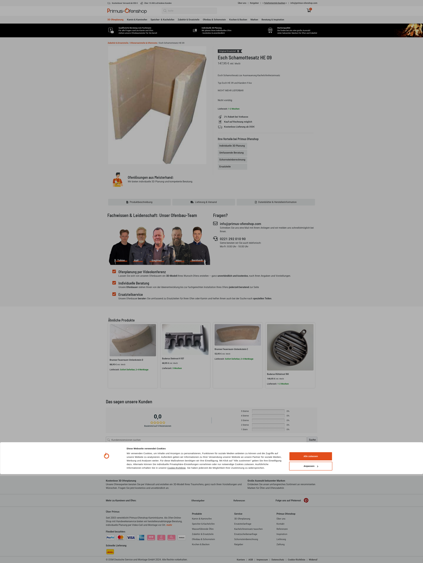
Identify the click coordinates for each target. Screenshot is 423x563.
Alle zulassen (311, 545)
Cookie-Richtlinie (176, 556)
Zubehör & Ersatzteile (118, 43)
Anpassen (311, 555)
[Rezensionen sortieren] (306, 450)
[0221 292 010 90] (215, 238)
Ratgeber (254, 3)
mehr (169, 525)
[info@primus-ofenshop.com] (215, 223)
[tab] (233, 146)
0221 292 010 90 (234, 239)
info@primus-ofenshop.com (303, 3)
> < (274, 3)
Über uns (242, 3)
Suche (312, 439)
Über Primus (112, 511)
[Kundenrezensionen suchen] (206, 440)
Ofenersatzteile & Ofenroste (143, 43)
